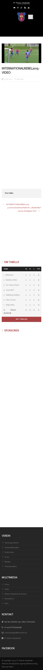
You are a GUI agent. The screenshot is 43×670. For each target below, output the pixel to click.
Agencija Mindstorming (28, 663)
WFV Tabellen (21, 319)
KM (18, 79)
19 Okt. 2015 (8, 79)
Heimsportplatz (11, 566)
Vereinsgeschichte (12, 543)
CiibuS (11, 667)
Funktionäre (9, 552)
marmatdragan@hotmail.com (16, 633)
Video (22, 79)
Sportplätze (9, 599)
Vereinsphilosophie (12, 547)
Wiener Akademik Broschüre (16, 594)
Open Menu (30, 17)
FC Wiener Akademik (12, 638)
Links (6, 603)
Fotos (7, 584)
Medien (8, 562)
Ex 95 (7, 557)
